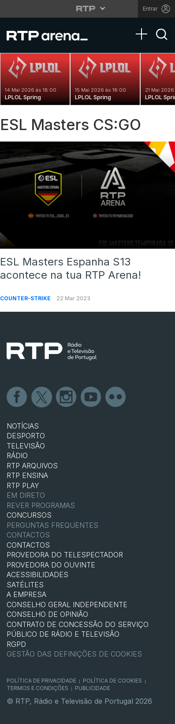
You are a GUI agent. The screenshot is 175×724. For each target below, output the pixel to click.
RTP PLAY (23, 485)
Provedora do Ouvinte (51, 564)
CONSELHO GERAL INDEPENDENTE (67, 604)
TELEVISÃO (26, 445)
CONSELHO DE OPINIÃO (47, 614)
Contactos (28, 534)
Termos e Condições (37, 688)
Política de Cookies (112, 680)
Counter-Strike (26, 298)
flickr (116, 397)
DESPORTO (26, 435)
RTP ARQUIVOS (32, 465)
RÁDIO (17, 455)
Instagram (66, 397)
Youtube (91, 397)
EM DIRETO (26, 495)
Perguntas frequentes (52, 525)
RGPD (16, 644)
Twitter (41, 397)
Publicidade (92, 688)
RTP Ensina (27, 475)
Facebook (17, 397)
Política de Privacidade (41, 680)
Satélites (25, 584)
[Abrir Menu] (144, 25)
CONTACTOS (28, 545)
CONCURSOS (29, 515)
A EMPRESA (26, 594)
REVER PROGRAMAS (41, 505)
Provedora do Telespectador (65, 554)
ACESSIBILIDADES (37, 574)
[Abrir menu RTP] (87, 8)
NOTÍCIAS (23, 426)
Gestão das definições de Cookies (74, 653)
